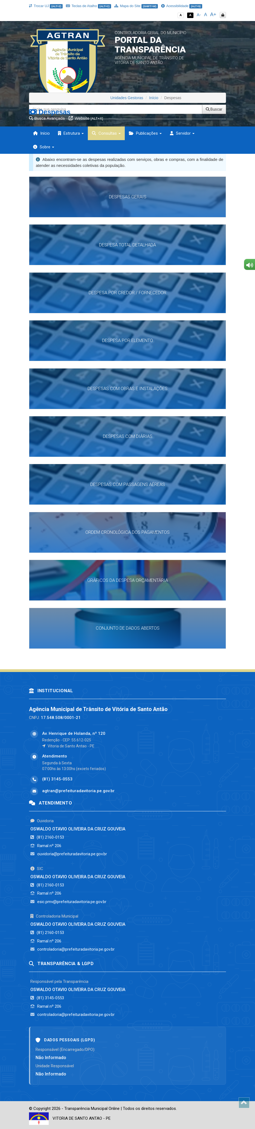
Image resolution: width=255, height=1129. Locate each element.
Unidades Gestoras (127, 98)
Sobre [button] (43, 147)
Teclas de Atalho (88, 6)
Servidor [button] (182, 133)
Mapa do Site (136, 6)
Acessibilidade (181, 6)
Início (41, 133)
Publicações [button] (145, 133)
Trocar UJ (46, 6)
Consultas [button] (106, 133)
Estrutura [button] (71, 133)
